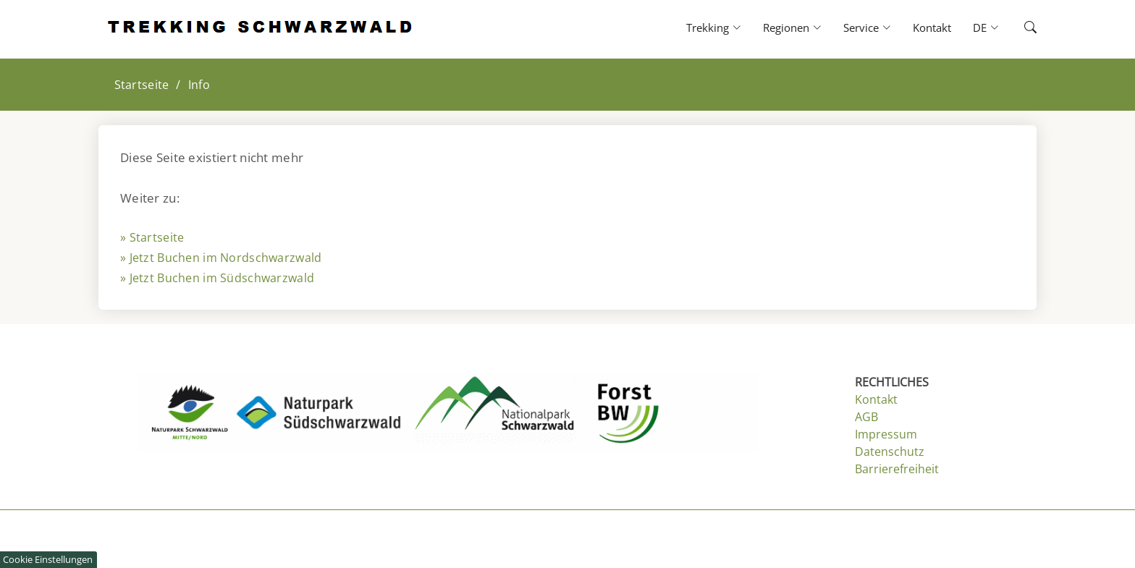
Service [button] (867, 27)
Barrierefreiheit (897, 469)
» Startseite (152, 237)
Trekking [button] (713, 27)
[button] (1018, 27)
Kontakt (932, 27)
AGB (866, 417)
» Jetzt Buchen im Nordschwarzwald (221, 258)
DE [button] (986, 27)
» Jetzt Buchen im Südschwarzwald (217, 278)
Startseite (141, 85)
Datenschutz (889, 451)
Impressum (886, 434)
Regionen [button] (792, 27)
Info (199, 85)
